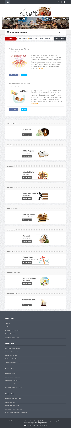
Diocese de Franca (10, 334)
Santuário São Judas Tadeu (12, 362)
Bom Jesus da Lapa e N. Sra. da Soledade (16, 412)
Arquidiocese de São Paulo (12, 330)
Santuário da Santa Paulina (12, 380)
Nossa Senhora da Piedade (12, 348)
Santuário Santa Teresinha (12, 377)
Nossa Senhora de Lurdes (12, 405)
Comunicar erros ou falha (12, 337)
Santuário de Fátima (10, 402)
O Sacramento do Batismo (19, 84)
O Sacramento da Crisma (19, 49)
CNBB (7, 327)
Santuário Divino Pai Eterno (12, 352)
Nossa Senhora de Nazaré (12, 384)
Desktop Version (29, 425)
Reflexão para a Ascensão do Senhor (45, 38)
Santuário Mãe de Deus (11, 359)
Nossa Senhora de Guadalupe (13, 409)
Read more (41, 68)
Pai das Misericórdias (11, 355)
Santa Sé (7, 323)
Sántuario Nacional (10, 373)
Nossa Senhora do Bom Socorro (14, 387)
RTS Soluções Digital (41, 422)
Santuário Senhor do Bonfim (13, 398)
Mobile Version (42, 425)
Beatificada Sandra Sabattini (23, 38)
